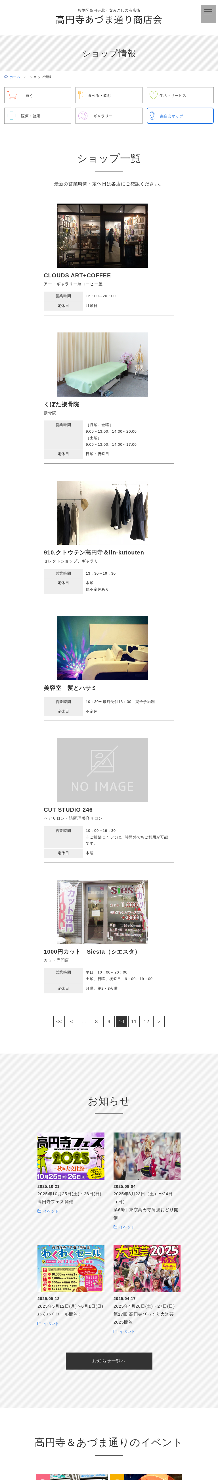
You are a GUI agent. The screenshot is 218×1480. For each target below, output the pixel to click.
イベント (51, 846)
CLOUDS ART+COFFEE (45, 277)
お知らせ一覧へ (109, 995)
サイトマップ (196, 1455)
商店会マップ (172, 117)
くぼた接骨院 (134, 277)
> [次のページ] (159, 656)
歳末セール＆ (72, 1373)
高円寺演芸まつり (146, 1373)
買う (30, 97)
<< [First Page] (59, 656)
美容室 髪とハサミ (142, 425)
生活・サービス (174, 97)
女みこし (71, 1236)
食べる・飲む (100, 97)
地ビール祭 (72, 1305)
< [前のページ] (71, 656)
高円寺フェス (146, 1305)
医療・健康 (31, 117)
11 (134, 656)
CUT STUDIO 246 (35, 570)
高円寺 (72, 1167)
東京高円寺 (146, 1236)
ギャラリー (103, 117)
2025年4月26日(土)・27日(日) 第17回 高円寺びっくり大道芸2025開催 (144, 949)
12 (146, 656)
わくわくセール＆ (146, 1167)
